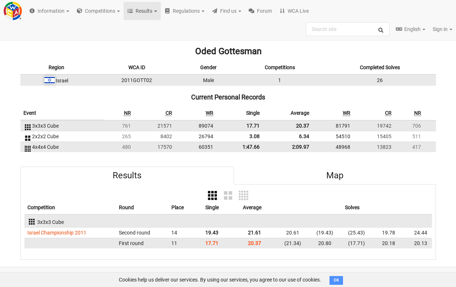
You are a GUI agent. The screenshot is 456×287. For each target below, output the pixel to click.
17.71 (253, 126)
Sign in (442, 29)
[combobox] (348, 29)
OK (336, 280)
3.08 (254, 136)
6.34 (304, 136)
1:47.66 (251, 147)
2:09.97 (300, 147)
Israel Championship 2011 (56, 233)
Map (334, 175)
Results (127, 175)
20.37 (302, 126)
